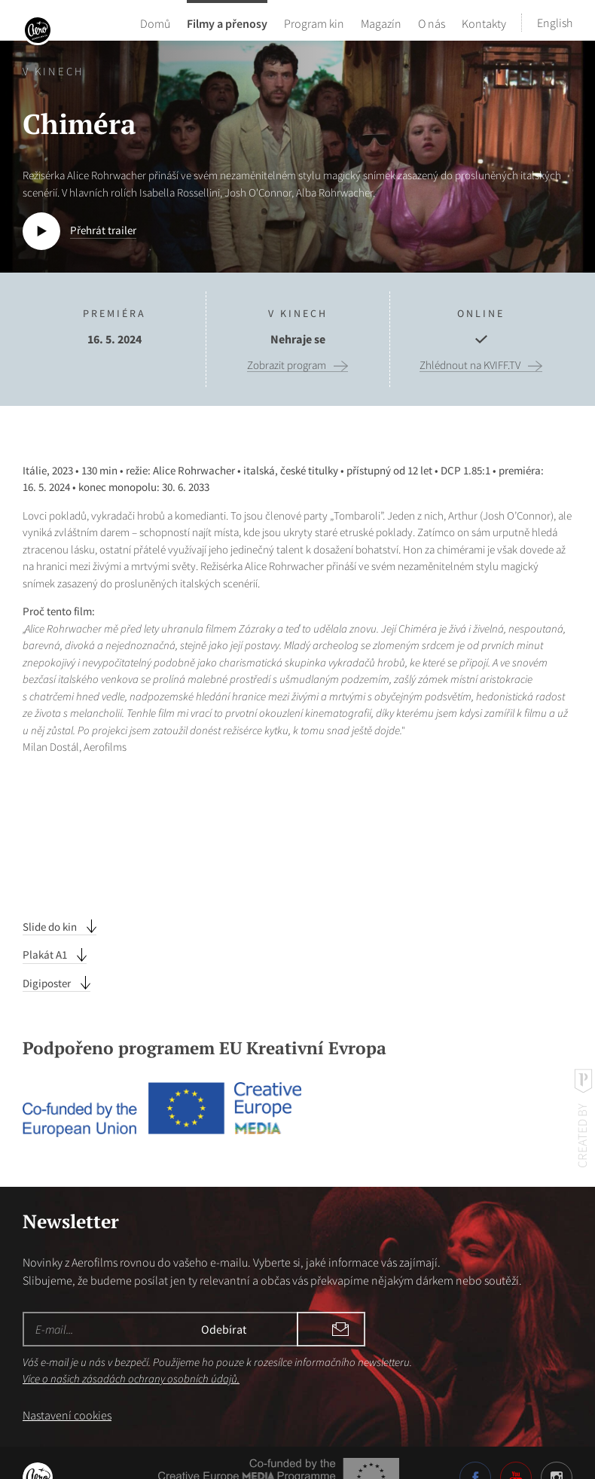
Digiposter (48, 954)
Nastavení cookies (67, 1385)
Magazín (381, 22)
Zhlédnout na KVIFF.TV (470, 365)
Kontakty (484, 22)
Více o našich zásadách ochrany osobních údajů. (131, 1349)
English (554, 22)
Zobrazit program (286, 365)
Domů (155, 22)
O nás (431, 22)
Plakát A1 (46, 925)
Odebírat (339, 1299)
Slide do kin (51, 897)
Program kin (314, 22)
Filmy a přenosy (227, 22)
